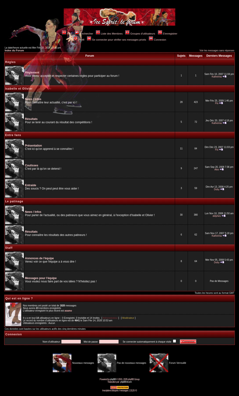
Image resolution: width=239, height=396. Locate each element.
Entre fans (13, 135)
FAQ (67, 33)
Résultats (31, 119)
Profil (79, 39)
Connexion (157, 39)
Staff (9, 247)
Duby (216, 189)
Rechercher (84, 33)
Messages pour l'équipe (41, 278)
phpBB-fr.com (126, 382)
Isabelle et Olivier (19, 88)
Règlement (32, 72)
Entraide (30, 185)
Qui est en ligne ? (19, 298)
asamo (68, 310)
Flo (216, 103)
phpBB (113, 379)
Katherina (217, 76)
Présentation (33, 145)
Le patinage (14, 201)
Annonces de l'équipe (39, 258)
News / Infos (33, 99)
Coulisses (31, 165)
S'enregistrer (167, 33)
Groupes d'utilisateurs (140, 33)
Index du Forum (14, 50)
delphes (217, 216)
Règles (10, 62)
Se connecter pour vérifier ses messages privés (116, 39)
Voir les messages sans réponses (217, 50)
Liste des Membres (109, 33)
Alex (216, 169)
